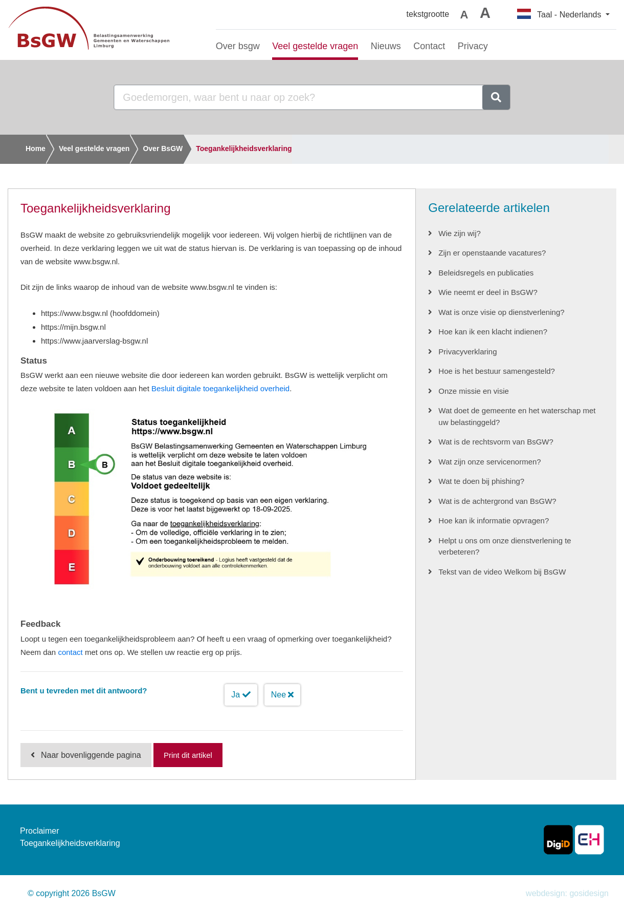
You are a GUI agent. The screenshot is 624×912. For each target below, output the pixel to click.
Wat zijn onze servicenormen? (489, 461)
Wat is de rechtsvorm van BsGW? (495, 441)
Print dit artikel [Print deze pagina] (188, 755)
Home (36, 148)
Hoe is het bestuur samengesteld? (496, 371)
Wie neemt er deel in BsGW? (487, 292)
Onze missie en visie (473, 391)
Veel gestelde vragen (94, 148)
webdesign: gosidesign (567, 893)
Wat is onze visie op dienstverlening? (501, 312)
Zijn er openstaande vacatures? (492, 252)
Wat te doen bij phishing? (481, 481)
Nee (282, 694)
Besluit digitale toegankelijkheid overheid (220, 388)
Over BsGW (163, 148)
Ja (240, 694)
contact (70, 652)
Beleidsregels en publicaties (485, 272)
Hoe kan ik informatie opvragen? (493, 520)
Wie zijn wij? (459, 233)
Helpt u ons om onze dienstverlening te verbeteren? (504, 546)
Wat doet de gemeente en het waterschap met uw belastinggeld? (516, 416)
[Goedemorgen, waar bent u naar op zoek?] (298, 97)
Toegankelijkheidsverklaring (244, 148)
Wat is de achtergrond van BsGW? (497, 501)
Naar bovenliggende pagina (91, 755)
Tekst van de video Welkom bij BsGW (502, 571)
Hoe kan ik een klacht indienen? (492, 331)
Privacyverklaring (467, 351)
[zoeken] (496, 97)
